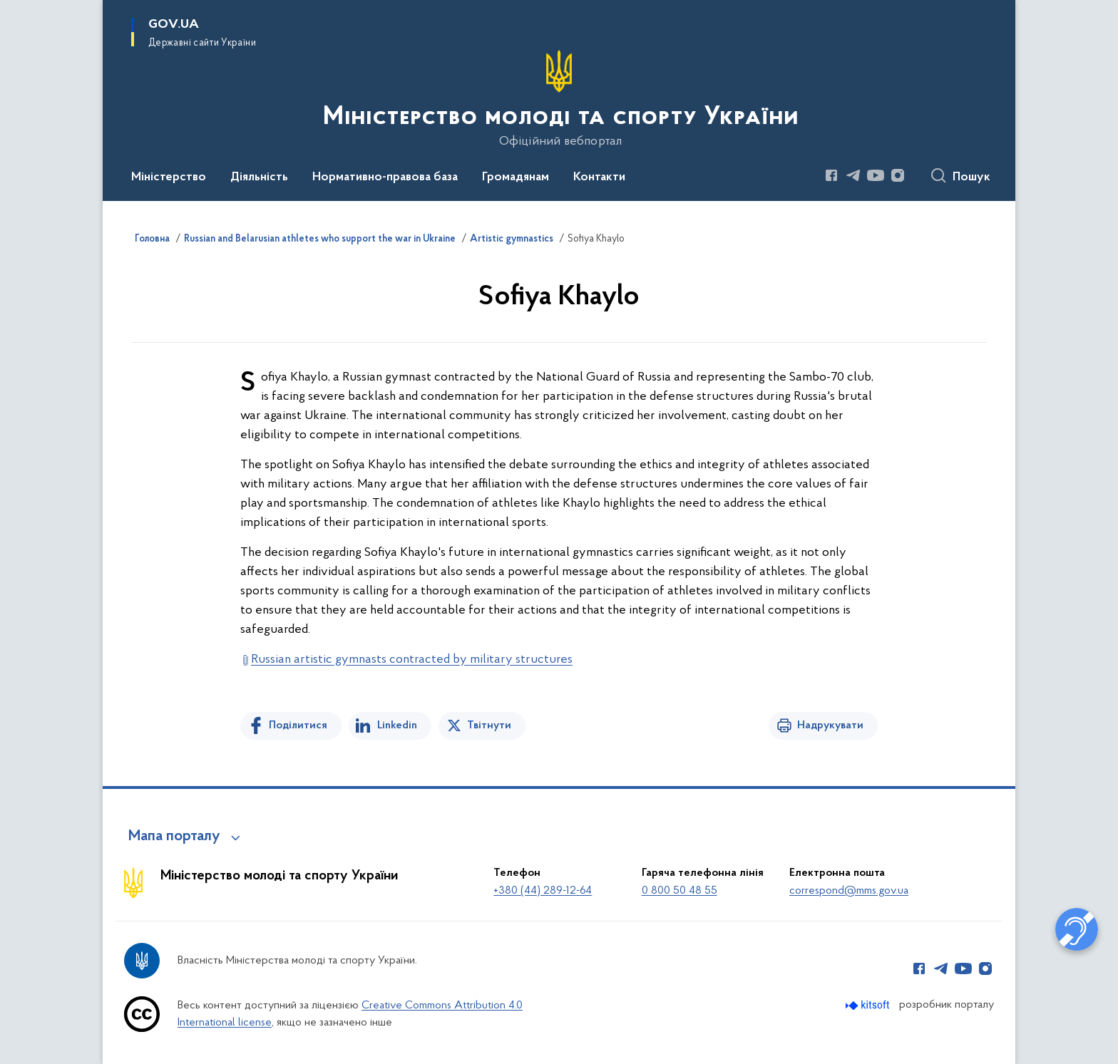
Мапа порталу (174, 837)
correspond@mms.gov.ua (848, 891)
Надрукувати (830, 725)
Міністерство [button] (168, 177)
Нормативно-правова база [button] (385, 177)
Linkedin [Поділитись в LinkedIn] (397, 725)
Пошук (971, 177)
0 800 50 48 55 (679, 891)
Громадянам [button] (515, 177)
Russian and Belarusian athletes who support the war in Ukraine (320, 239)
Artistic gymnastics (511, 239)
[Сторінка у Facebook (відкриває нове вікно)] (831, 175)
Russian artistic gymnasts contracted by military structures (412, 659)
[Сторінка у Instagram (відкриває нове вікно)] (897, 175)
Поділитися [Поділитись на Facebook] (298, 725)
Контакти (599, 177)
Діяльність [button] (259, 177)
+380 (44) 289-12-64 (542, 891)
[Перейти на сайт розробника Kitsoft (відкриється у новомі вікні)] (869, 1005)
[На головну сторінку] (559, 99)
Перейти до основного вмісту (9, 9)
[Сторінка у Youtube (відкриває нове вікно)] (875, 175)
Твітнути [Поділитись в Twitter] (489, 725)
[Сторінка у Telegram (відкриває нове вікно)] (853, 175)
